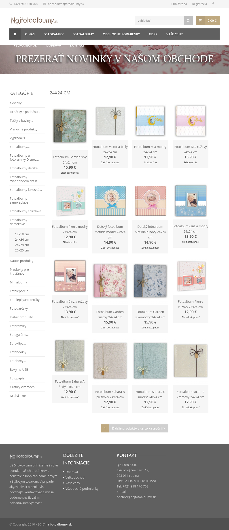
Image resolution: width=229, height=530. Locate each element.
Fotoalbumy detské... (25, 168)
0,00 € (212, 20)
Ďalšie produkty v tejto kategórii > (138, 428)
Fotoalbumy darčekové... (18, 222)
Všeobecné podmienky (82, 489)
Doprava (53, 45)
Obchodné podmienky (121, 34)
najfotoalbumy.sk (59, 524)
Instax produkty (21, 317)
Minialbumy (18, 282)
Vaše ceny (174, 34)
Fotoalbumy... (20, 147)
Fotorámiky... (19, 326)
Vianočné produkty (23, 129)
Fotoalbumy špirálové (25, 211)
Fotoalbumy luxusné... (26, 189)
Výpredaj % (18, 138)
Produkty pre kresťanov (19, 271)
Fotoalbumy (83, 34)
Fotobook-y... (19, 352)
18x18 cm (22, 234)
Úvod (15, 34)
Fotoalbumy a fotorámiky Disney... (24, 157)
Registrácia (199, 4)
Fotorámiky (54, 34)
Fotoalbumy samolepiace (19, 200)
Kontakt (77, 45)
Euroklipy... (18, 343)
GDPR (153, 34)
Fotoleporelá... (20, 291)
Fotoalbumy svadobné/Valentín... (25, 179)
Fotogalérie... (19, 334)
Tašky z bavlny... (21, 120)
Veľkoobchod (25, 45)
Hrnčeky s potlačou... (25, 112)
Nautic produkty (21, 261)
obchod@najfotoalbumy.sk (66, 4)
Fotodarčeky (19, 308)
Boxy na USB (19, 369)
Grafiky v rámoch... (23, 387)
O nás (30, 34)
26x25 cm (22, 250)
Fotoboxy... (18, 361)
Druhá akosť (19, 396)
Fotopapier (18, 378)
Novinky (15, 103)
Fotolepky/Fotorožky (25, 300)
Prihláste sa (179, 4)
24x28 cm (22, 245)
